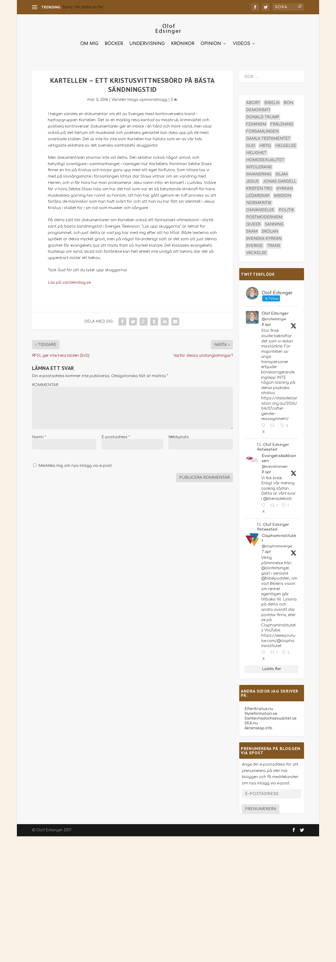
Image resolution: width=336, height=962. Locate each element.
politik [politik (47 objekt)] (286, 209)
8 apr (266, 324)
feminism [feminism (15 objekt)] (256, 124)
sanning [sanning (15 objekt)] (274, 224)
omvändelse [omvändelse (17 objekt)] (260, 209)
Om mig (89, 43)
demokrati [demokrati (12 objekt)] (258, 109)
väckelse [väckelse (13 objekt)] (256, 252)
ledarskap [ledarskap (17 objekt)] (258, 195)
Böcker (114, 43)
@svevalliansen (275, 466)
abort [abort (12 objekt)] (253, 102)
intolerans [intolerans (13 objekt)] (259, 167)
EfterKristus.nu (259, 708)
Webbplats (178, 436)
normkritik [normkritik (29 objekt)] (258, 202)
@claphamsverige (277, 546)
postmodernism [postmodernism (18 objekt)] (264, 217)
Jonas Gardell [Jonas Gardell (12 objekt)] (279, 181)
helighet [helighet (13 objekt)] (256, 152)
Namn (39, 436)
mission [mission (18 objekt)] (282, 195)
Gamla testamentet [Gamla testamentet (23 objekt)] (268, 138)
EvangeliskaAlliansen (279, 457)
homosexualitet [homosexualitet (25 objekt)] (265, 159)
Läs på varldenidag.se (69, 282)
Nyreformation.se (261, 713)
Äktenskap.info (258, 727)
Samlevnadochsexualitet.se (271, 718)
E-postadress (116, 436)
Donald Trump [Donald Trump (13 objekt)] (262, 117)
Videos (241, 43)
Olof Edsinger (275, 313)
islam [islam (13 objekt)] (281, 174)
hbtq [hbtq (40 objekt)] (265, 145)
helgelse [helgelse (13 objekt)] (285, 145)
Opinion (211, 43)
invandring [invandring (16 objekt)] (258, 174)
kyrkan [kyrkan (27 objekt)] (285, 188)
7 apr (266, 551)
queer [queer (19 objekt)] (253, 224)
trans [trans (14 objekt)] (273, 245)
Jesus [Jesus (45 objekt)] (252, 181)
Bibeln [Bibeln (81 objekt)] (271, 102)
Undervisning (147, 43)
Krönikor (182, 43)
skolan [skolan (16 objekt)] (270, 231)
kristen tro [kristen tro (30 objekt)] (259, 188)
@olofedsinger (274, 318)
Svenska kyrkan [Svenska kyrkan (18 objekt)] (264, 238)
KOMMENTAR (45, 384)
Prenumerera (260, 808)
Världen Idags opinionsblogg (139, 99)
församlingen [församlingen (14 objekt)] (262, 131)
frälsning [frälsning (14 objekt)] (281, 124)
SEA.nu (251, 723)
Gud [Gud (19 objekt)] (250, 145)
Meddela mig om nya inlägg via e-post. (75, 465)
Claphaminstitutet (279, 537)
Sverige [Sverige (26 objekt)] (254, 245)
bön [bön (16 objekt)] (288, 102)
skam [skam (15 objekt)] (251, 231)
